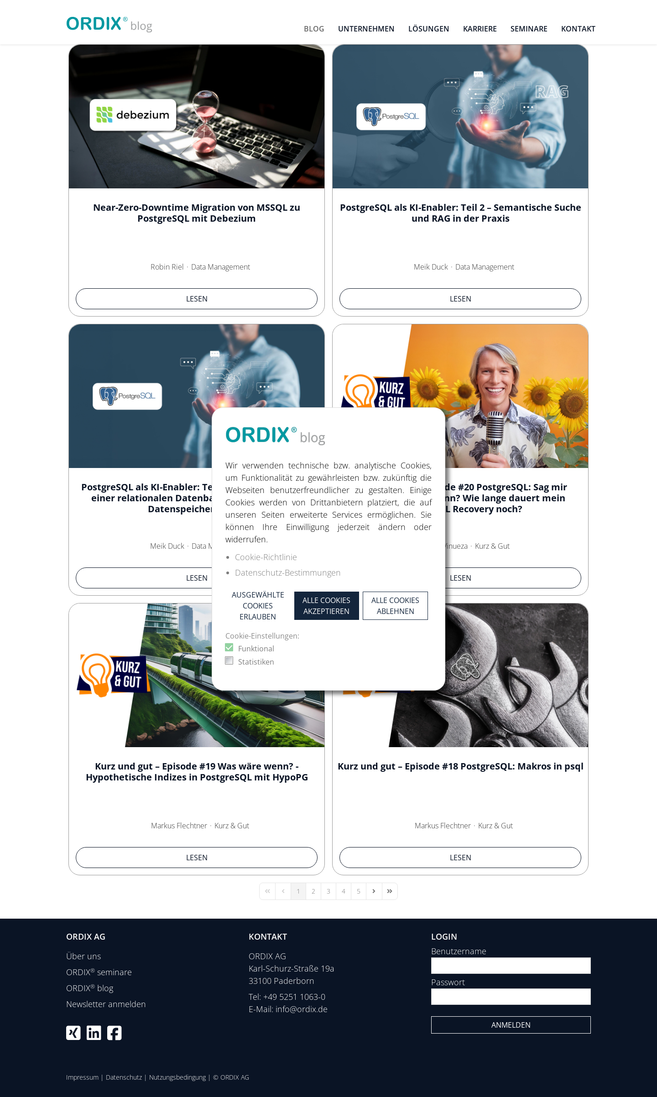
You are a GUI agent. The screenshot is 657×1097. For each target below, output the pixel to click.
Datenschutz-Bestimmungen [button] (288, 572)
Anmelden (511, 1025)
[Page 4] (343, 891)
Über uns (83, 956)
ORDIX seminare (99, 972)
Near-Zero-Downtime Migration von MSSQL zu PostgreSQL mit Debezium (196, 212)
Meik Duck (431, 267)
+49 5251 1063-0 (294, 996)
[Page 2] (313, 891)
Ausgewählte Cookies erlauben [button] (258, 606)
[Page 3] (328, 891)
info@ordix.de (302, 1008)
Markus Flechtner (179, 826)
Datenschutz (124, 1077)
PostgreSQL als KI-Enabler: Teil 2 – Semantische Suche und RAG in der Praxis (460, 212)
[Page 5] (358, 891)
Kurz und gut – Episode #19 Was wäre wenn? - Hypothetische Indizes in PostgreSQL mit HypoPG (197, 771)
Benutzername (458, 951)
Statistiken (256, 662)
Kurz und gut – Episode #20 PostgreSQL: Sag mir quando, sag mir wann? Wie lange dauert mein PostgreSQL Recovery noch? (460, 498)
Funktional (256, 649)
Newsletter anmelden (106, 1003)
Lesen (197, 299)
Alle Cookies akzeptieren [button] (326, 605)
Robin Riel (167, 267)
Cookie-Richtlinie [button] (266, 556)
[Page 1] (298, 891)
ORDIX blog (89, 988)
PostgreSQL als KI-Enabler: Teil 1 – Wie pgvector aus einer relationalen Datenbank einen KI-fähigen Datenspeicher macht (196, 498)
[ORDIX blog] (109, 21)
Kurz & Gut (492, 546)
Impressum (82, 1077)
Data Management (220, 267)
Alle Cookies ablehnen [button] (395, 605)
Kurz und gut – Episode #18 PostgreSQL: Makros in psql (461, 766)
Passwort (448, 982)
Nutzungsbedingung (177, 1077)
